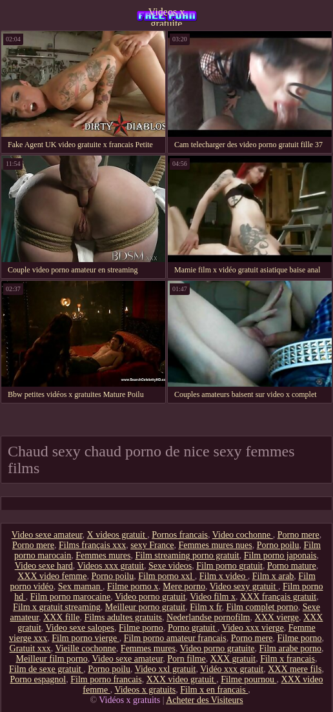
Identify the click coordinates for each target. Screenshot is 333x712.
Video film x (213, 597)
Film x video (223, 576)
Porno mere (298, 535)
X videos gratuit (117, 535)
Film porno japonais (280, 555)
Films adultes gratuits (123, 617)
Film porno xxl (166, 576)
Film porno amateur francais (175, 638)
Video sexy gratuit (244, 586)
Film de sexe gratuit (46, 669)
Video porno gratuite (217, 648)
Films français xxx (92, 545)
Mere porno (184, 586)
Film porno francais (105, 679)
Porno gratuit (192, 628)
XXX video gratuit (181, 679)
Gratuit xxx (30, 648)
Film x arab (273, 576)
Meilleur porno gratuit (145, 607)
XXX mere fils (294, 669)
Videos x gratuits (145, 690)
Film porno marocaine (70, 597)
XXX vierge (277, 617)
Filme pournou (248, 679)
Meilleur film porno (52, 659)
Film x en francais (214, 690)
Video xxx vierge (253, 628)
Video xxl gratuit (165, 669)
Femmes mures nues (215, 545)
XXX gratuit (233, 659)
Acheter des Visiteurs (204, 700)
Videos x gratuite (166, 16)
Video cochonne (242, 535)
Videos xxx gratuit (110, 566)
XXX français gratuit (278, 597)
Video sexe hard (44, 566)
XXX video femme (51, 576)
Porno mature (291, 566)
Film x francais (287, 659)
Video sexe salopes (80, 628)
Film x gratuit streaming (57, 607)
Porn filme (186, 659)
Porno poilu (278, 545)
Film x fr (205, 607)
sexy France (152, 545)
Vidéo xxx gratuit (231, 669)
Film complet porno (262, 607)
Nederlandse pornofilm (208, 617)
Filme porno (141, 628)
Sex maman (80, 586)
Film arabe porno (290, 648)
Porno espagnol (38, 679)
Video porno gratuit (150, 597)
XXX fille (61, 617)
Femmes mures (103, 555)
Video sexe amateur (47, 535)
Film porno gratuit (229, 566)
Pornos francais (180, 535)
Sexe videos (170, 566)
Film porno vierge (85, 638)
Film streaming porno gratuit (187, 555)
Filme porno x (132, 586)
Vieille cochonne (85, 648)
